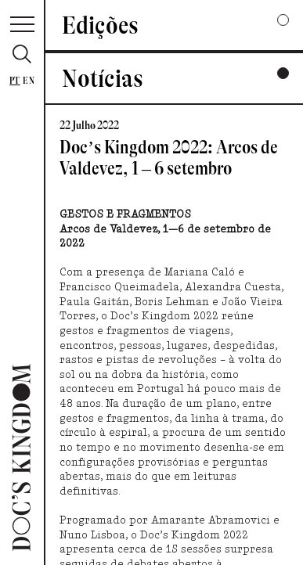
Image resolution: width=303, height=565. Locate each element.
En (28, 80)
